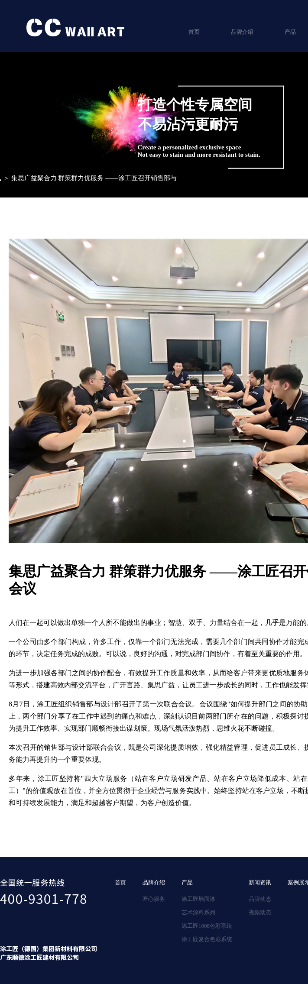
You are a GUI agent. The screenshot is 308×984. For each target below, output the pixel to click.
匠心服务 (154, 899)
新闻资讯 (260, 882)
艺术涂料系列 (198, 912)
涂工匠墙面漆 (198, 899)
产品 (187, 882)
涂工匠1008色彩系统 (207, 925)
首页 (194, 32)
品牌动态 (260, 899)
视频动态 (260, 912)
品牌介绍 (242, 32)
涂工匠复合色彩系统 (207, 939)
